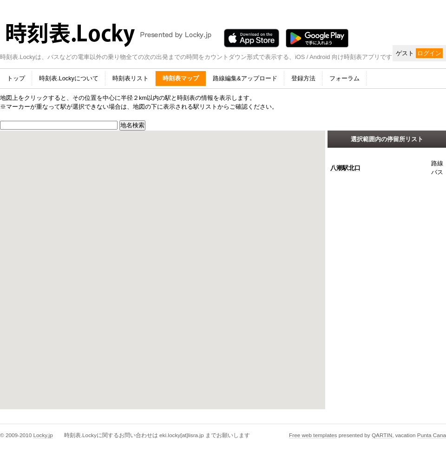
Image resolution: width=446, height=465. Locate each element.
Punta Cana (431, 435)
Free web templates (313, 435)
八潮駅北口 (345, 167)
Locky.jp (42, 435)
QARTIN (382, 435)
